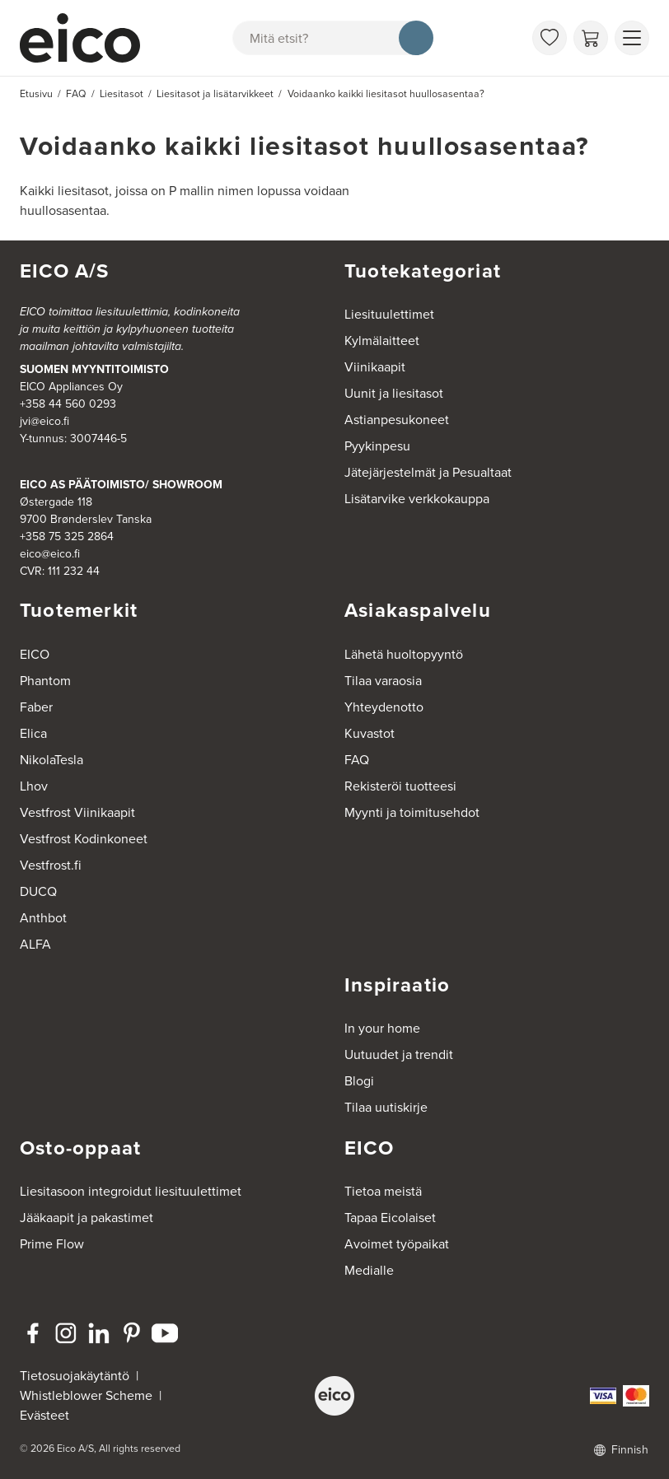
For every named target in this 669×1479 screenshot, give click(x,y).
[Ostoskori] (590, 38)
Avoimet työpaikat (396, 1243)
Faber (36, 707)
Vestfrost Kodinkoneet (83, 838)
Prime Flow (52, 1243)
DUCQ (38, 891)
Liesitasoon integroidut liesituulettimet (130, 1191)
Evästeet (44, 1415)
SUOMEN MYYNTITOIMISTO (94, 369)
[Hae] (416, 38)
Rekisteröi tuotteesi (400, 786)
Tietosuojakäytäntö (74, 1375)
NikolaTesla (51, 759)
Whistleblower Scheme (86, 1395)
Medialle (369, 1270)
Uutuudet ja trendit (398, 1054)
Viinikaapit (374, 366)
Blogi (359, 1080)
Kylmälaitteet (381, 340)
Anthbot (43, 917)
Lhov (34, 786)
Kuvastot (369, 733)
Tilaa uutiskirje (386, 1107)
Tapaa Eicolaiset (390, 1217)
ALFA (35, 944)
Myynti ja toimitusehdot (412, 812)
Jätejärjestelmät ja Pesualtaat (428, 472)
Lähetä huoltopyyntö (403, 654)
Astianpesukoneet (396, 419)
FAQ (356, 759)
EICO (34, 654)
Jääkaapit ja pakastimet (86, 1217)
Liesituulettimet (389, 314)
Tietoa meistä (383, 1191)
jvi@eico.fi (44, 421)
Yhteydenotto (383, 707)
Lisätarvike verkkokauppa (416, 498)
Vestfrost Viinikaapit (77, 812)
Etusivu (36, 93)
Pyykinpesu (377, 445)
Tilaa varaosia (383, 680)
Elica (33, 733)
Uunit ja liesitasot (393, 393)
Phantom (45, 680)
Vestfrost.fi (51, 865)
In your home (382, 1028)
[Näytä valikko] (632, 38)
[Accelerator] (80, 38)
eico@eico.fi (50, 553)
